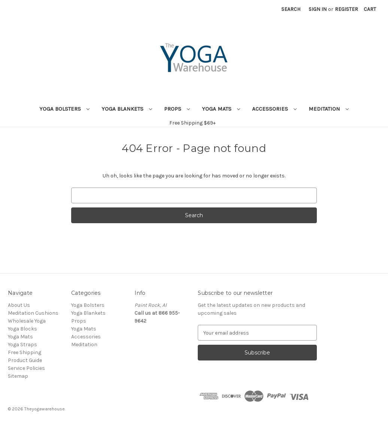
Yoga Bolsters (64, 108)
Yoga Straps (22, 344)
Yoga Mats (221, 108)
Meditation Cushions (33, 313)
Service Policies (26, 368)
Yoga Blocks (22, 329)
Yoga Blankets (126, 108)
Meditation (329, 108)
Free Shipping (24, 352)
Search (290, 9)
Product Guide (25, 360)
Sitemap (18, 376)
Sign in (318, 9)
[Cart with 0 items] (370, 9)
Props (177, 108)
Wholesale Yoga (27, 321)
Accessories (274, 108)
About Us (19, 305)
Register (346, 9)
